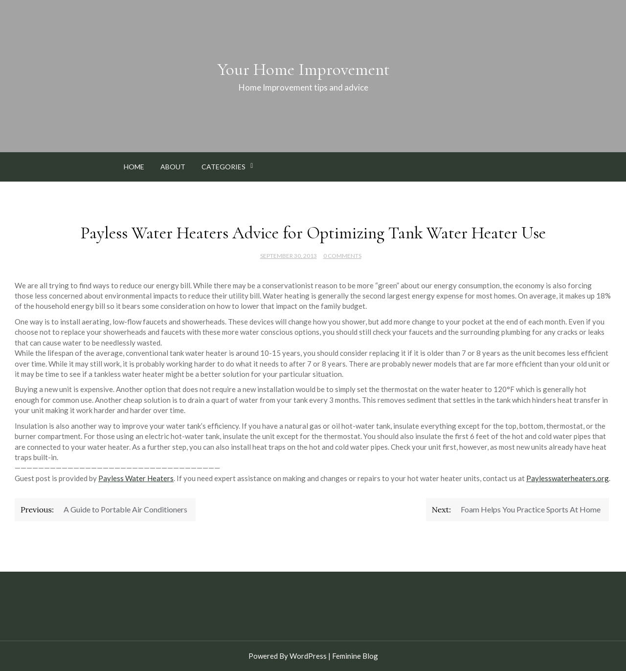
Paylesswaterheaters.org (567, 478)
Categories (223, 166)
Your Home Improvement (303, 69)
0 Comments (342, 255)
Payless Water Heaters (136, 478)
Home (134, 166)
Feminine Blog (355, 655)
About (172, 166)
